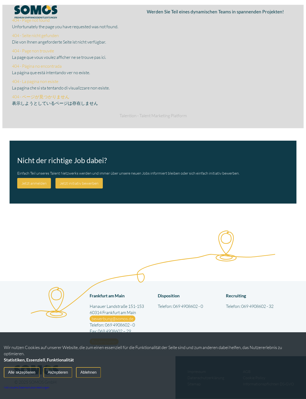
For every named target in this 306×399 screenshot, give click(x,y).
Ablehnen (88, 373)
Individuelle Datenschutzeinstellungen (26, 387)
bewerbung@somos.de (112, 318)
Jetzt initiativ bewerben (79, 183)
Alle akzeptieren (21, 373)
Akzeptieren (58, 373)
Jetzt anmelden (34, 183)
